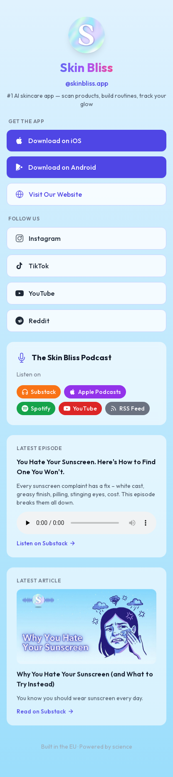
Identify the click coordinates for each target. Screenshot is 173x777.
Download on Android (55, 167)
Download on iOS (48, 140)
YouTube (34, 293)
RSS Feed (127, 408)
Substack (39, 392)
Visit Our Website (48, 194)
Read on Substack (45, 711)
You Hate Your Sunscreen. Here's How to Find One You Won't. (86, 467)
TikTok (32, 266)
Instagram (38, 238)
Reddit (32, 321)
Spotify (36, 408)
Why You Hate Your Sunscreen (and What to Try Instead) (85, 679)
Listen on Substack (46, 543)
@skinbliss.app (86, 83)
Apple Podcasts (95, 392)
